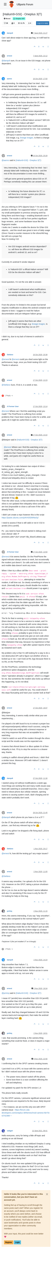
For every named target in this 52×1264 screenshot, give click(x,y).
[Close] (47, 1194)
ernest (9, 56)
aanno (9, 79)
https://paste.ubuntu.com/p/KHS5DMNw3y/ (20, 518)
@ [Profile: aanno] (5, 160)
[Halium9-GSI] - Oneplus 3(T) (28, 160)
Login (17, 1242)
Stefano (10, 355)
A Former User (13, 406)
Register (8, 1242)
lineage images (26, 138)
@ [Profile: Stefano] (6, 385)
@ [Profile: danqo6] (6, 60)
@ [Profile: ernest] (5, 359)
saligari (10, 1131)
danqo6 (10, 33)
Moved (7, 19)
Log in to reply (42, 23)
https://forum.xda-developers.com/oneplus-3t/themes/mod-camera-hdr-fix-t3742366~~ (26, 1113)
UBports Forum (25, 4)
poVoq (9, 911)
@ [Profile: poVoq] (5, 993)
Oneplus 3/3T (19, 19)
